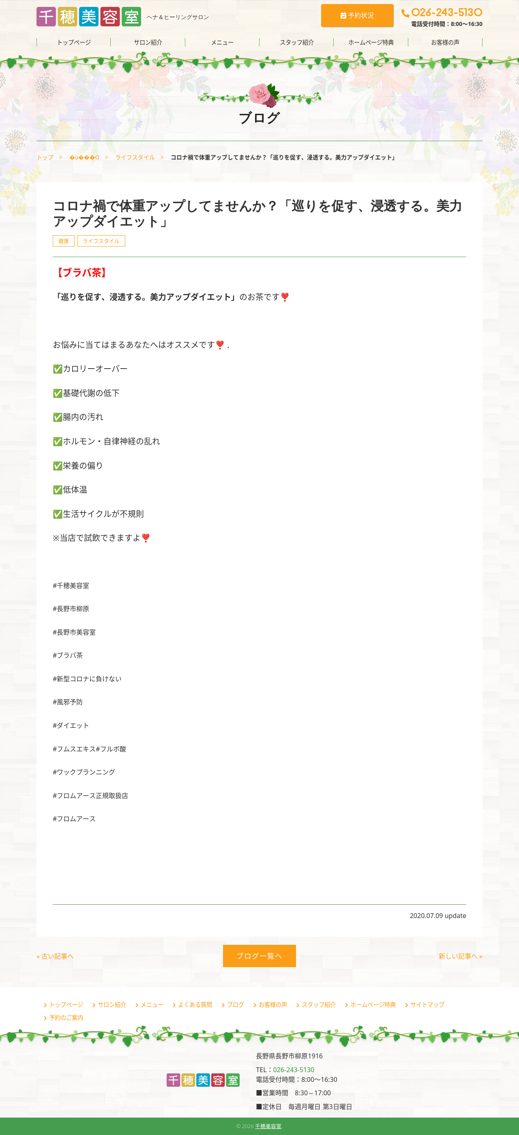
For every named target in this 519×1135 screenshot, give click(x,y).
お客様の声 (445, 42)
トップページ (74, 42)
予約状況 (357, 15)
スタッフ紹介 (297, 42)
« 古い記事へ (55, 956)
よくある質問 (195, 1004)
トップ (45, 157)
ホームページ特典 (371, 42)
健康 (63, 241)
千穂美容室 (268, 1126)
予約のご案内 (66, 1017)
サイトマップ (427, 1004)
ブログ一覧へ (259, 956)
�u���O (84, 157)
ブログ (235, 1004)
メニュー (222, 42)
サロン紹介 (148, 42)
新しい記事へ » (461, 956)
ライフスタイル (135, 157)
